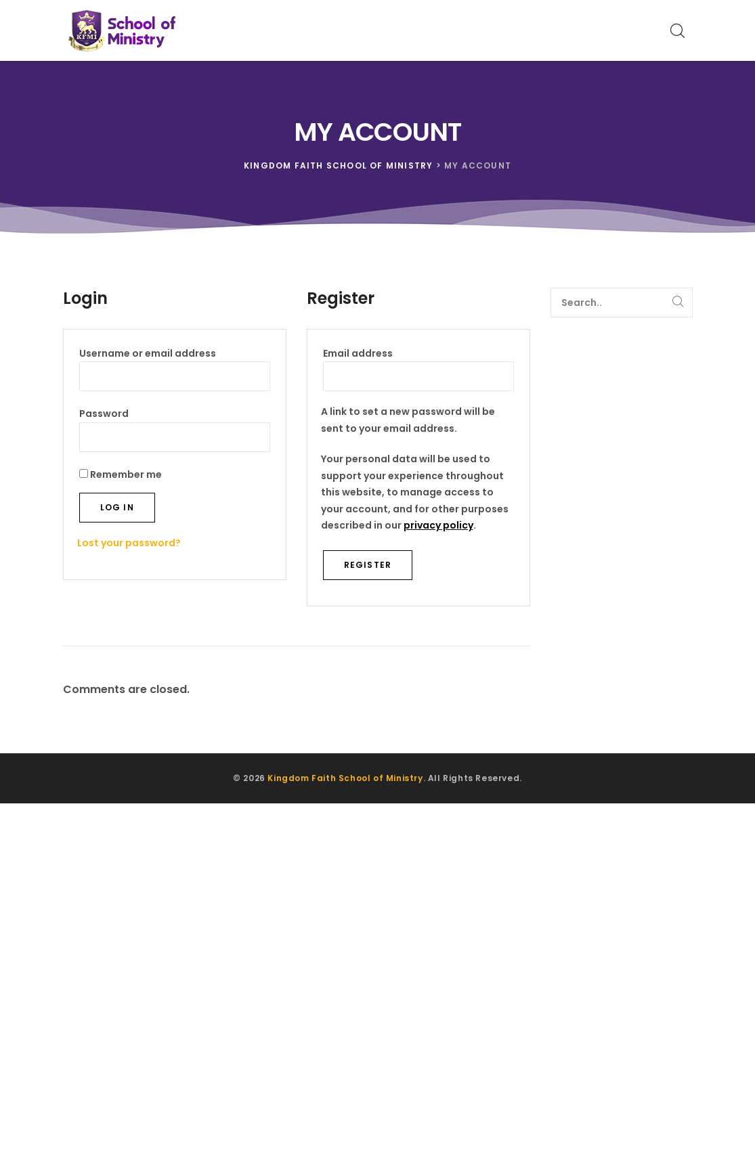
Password (129, 412)
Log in (117, 507)
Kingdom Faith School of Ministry (345, 778)
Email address (383, 352)
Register (368, 565)
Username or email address (173, 352)
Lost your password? (129, 543)
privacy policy (438, 525)
